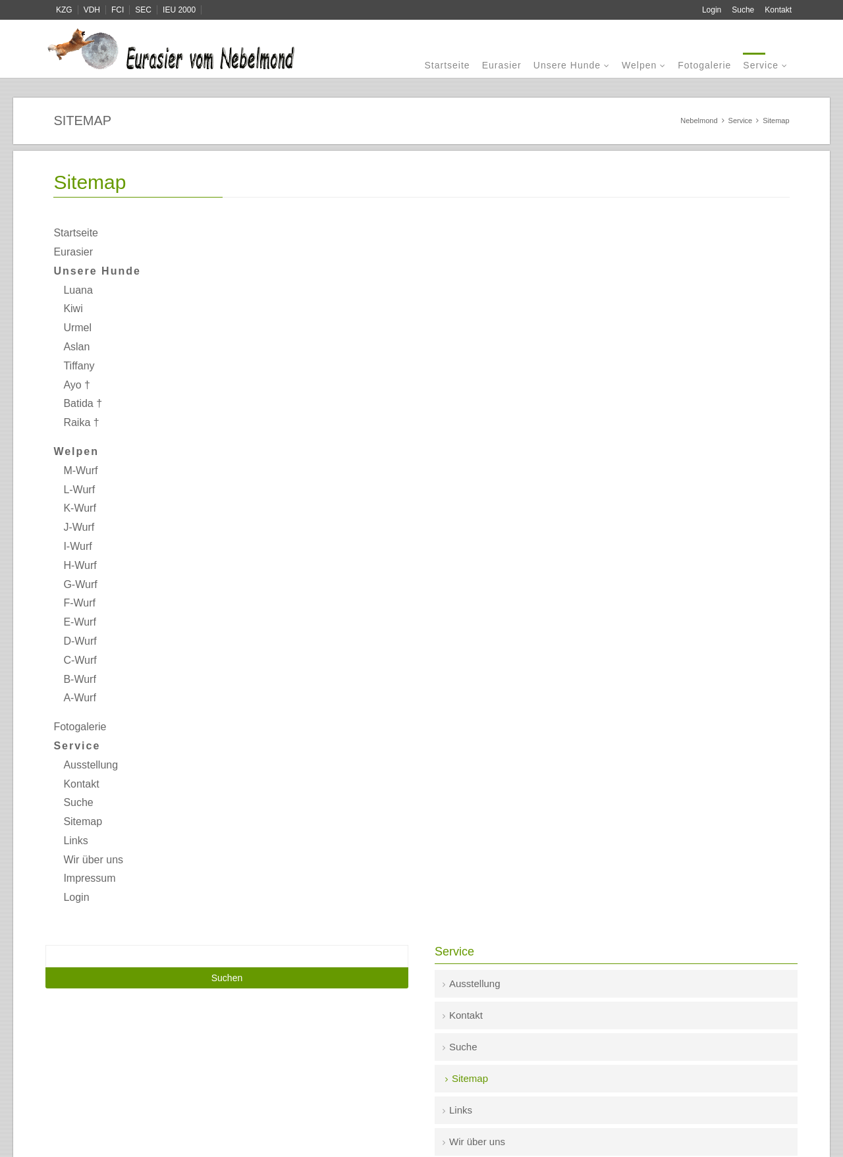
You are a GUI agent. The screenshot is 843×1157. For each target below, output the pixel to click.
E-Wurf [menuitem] (79, 622)
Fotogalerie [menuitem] (704, 65)
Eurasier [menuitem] (502, 65)
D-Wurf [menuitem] (79, 641)
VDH (92, 9)
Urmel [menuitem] (77, 327)
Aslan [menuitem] (76, 346)
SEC (143, 9)
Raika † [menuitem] (81, 422)
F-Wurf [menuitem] (79, 602)
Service (740, 120)
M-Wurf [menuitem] (80, 470)
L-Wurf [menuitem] (79, 489)
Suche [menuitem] (743, 9)
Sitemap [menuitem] (82, 821)
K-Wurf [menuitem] (79, 508)
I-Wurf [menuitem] (77, 546)
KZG (64, 9)
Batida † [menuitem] (82, 403)
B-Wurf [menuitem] (79, 679)
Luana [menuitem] (78, 290)
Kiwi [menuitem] (72, 308)
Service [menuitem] (760, 65)
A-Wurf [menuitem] (79, 697)
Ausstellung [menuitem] (90, 764)
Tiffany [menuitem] (78, 365)
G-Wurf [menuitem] (80, 584)
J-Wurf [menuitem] (78, 527)
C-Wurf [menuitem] (79, 660)
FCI (117, 9)
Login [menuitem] (711, 9)
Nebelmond (698, 120)
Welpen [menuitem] (639, 65)
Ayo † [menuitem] (76, 384)
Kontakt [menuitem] (778, 9)
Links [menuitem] (75, 840)
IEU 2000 (179, 9)
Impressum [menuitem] (89, 878)
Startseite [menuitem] (447, 65)
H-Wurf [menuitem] (79, 565)
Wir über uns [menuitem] (93, 859)
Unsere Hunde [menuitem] (567, 65)
